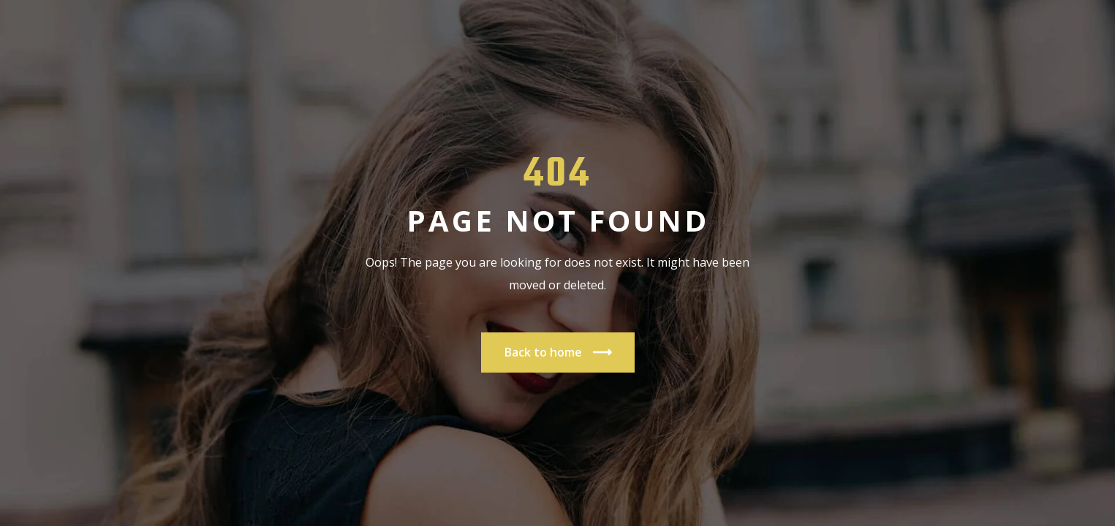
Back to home (557, 352)
